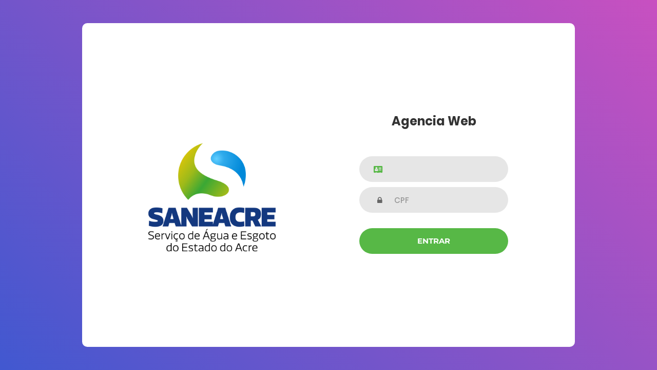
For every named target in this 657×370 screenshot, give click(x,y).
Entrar (433, 241)
